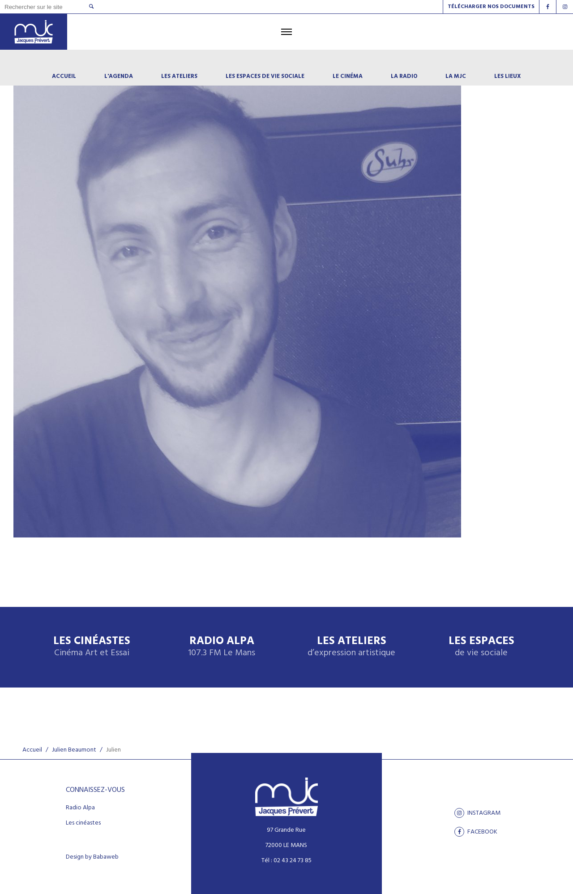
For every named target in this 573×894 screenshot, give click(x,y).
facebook (475, 832)
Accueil (32, 750)
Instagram (477, 813)
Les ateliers (351, 647)
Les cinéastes (83, 823)
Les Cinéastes (91, 647)
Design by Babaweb (92, 857)
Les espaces (481, 647)
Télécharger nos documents (491, 6)
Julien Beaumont (74, 750)
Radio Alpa (221, 647)
